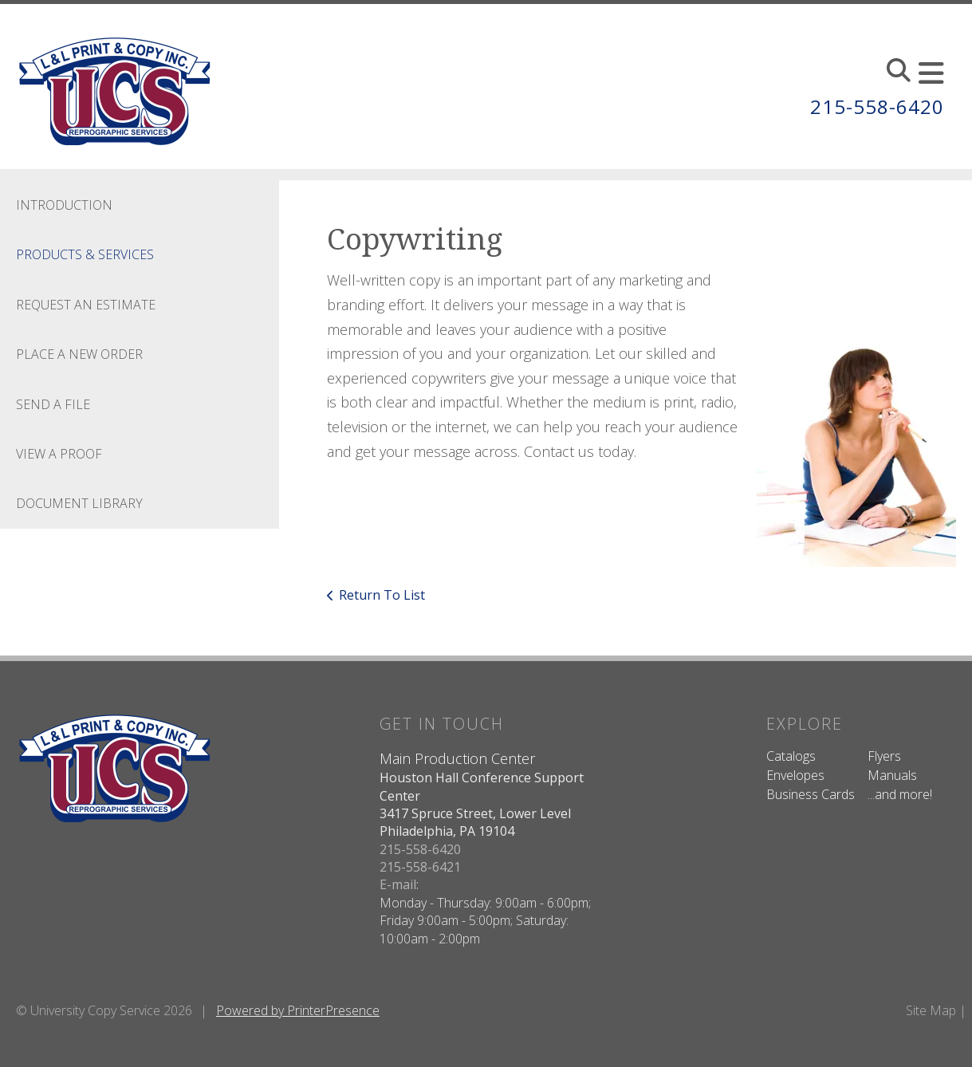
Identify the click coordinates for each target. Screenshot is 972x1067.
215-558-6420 (877, 106)
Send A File (53, 404)
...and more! (900, 794)
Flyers (884, 756)
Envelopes (795, 775)
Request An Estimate (85, 304)
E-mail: (399, 884)
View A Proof (59, 454)
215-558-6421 (420, 867)
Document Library (79, 503)
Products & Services (85, 254)
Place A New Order (79, 354)
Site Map (931, 1010)
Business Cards (810, 794)
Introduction (64, 205)
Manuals (892, 775)
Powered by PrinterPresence (298, 1010)
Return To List (382, 595)
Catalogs (791, 756)
